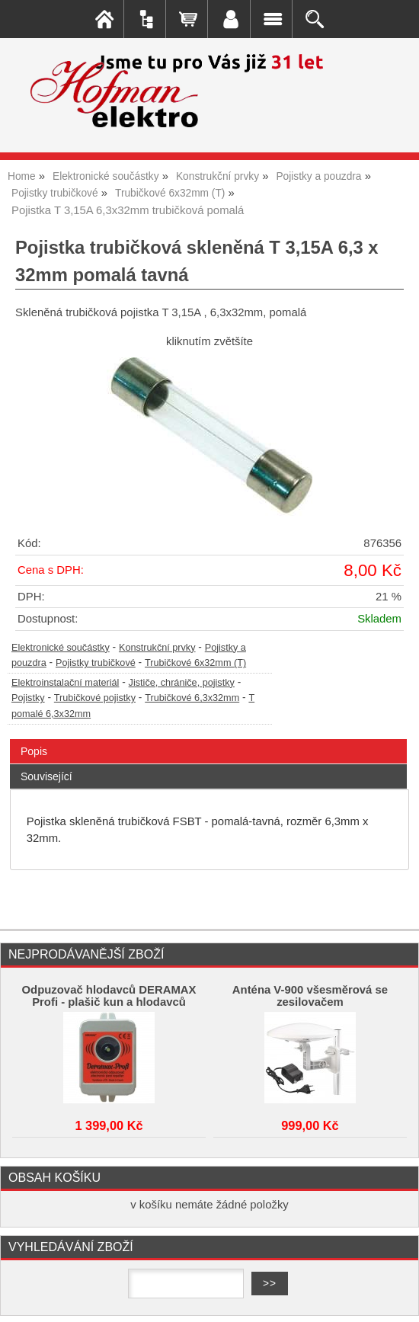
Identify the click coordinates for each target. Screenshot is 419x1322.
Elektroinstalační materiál (65, 682)
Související (46, 776)
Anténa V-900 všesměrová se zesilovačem (310, 996)
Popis (34, 751)
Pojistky (28, 698)
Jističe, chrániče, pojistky (182, 682)
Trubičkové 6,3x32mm (192, 698)
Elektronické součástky (60, 647)
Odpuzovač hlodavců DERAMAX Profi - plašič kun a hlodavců (109, 996)
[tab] (208, 739)
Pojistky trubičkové (96, 663)
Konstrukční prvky (157, 647)
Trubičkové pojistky (95, 698)
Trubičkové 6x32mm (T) (195, 663)
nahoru (396, 1299)
